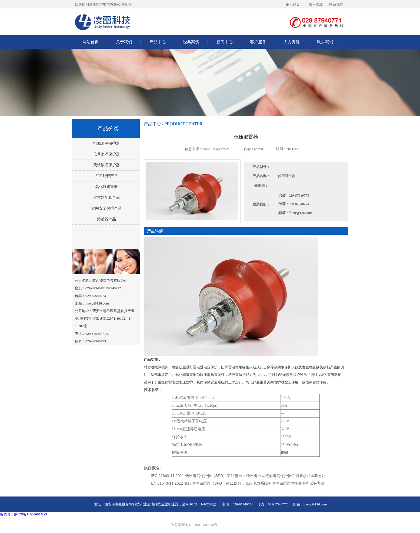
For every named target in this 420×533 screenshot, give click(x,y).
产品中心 (157, 42)
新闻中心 (224, 42)
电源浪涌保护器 (106, 143)
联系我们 (325, 42)
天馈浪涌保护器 (106, 165)
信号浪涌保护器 (106, 154)
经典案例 (191, 42)
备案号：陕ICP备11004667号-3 (23, 514)
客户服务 (258, 42)
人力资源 (292, 42)
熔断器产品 (106, 219)
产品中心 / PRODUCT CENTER (173, 123)
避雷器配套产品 (106, 198)
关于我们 (124, 42)
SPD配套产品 (105, 176)
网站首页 (90, 42)
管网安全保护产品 (106, 208)
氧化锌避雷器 (106, 187)
